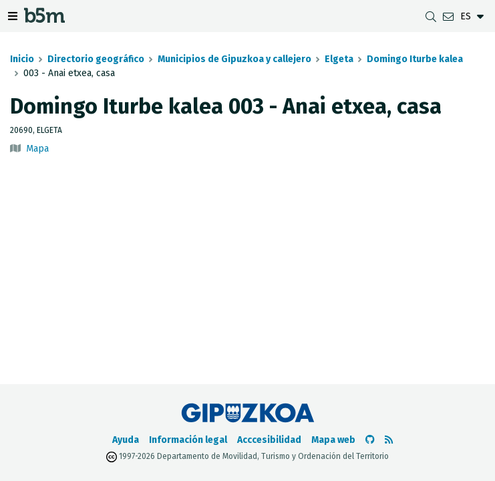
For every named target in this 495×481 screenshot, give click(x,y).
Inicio (22, 59)
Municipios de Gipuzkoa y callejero (234, 59)
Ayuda (125, 440)
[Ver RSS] (389, 440)
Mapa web (333, 440)
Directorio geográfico (95, 59)
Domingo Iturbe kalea (415, 59)
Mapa (37, 148)
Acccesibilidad (269, 440)
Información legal (188, 440)
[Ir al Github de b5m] (370, 440)
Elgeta (339, 59)
